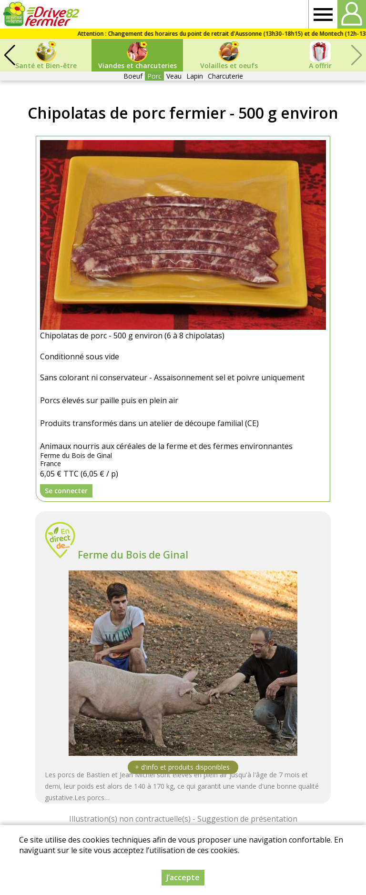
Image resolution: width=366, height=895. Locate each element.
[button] (9, 55)
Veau (174, 76)
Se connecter (66, 490)
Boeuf (132, 76)
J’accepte (183, 877)
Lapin (194, 76)
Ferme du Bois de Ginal (133, 554)
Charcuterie (225, 76)
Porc (154, 76)
